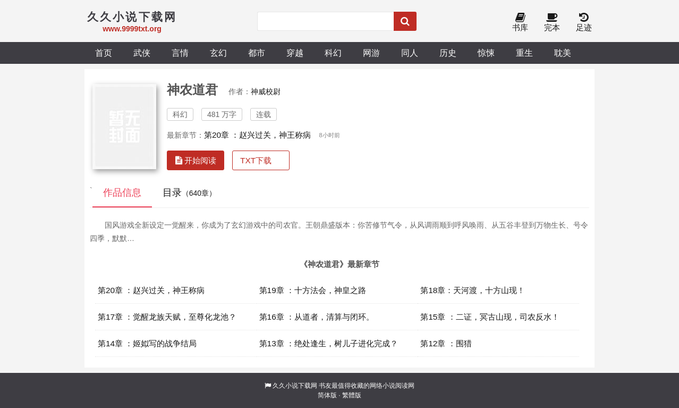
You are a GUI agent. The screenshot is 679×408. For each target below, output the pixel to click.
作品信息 (122, 192)
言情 (180, 52)
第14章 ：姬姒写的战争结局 (147, 343)
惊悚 (486, 52)
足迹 (584, 22)
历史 (447, 52)
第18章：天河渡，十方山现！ (472, 290)
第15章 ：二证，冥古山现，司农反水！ (489, 316)
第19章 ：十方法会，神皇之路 (312, 290)
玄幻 (218, 52)
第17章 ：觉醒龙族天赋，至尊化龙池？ (167, 316)
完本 (552, 22)
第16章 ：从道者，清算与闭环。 (316, 316)
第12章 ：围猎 (445, 343)
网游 (371, 52)
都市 (256, 52)
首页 (103, 52)
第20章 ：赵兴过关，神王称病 (257, 134)
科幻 (333, 52)
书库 (520, 22)
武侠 (141, 52)
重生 (524, 52)
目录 (189, 192)
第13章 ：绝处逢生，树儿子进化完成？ (328, 343)
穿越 (294, 52)
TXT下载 (255, 160)
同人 (409, 52)
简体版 (327, 395)
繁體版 (351, 395)
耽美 (562, 52)
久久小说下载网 (295, 385)
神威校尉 (266, 91)
